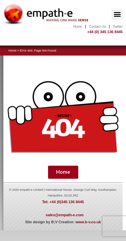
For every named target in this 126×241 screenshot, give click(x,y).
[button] (117, 14)
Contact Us (97, 26)
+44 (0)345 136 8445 (66, 202)
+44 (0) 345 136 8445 (105, 32)
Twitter (118, 26)
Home (77, 26)
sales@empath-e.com (65, 215)
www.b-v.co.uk (88, 222)
